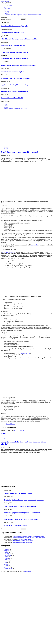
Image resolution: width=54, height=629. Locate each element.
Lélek (5, 562)
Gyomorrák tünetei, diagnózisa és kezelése (18, 493)
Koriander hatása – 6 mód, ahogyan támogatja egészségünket (18, 65)
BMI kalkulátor (8, 5)
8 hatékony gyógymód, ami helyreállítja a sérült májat (22, 513)
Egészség (6, 558)
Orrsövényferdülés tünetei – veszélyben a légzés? (14, 91)
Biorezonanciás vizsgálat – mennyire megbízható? (15, 58)
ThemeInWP (27, 571)
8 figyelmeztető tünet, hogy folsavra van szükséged (15, 85)
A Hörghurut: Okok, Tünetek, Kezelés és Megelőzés (15, 78)
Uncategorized (8, 568)
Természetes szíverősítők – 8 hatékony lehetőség (14, 52)
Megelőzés (7, 8)
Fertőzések (7, 559)
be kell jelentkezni (19, 430)
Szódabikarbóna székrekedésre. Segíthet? (12, 71)
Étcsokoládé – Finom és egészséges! (15, 525)
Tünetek (6, 7)
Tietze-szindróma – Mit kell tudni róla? (12, 98)
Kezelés (6, 10)
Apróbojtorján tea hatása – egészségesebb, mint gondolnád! (24, 500)
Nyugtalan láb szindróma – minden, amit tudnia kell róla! (28, 536)
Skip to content (5, 1)
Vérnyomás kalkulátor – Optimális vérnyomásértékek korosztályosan (22, 14)
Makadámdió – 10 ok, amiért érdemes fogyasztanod (21, 519)
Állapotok (6, 550)
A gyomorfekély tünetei (25, 539)
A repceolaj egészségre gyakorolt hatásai (12, 32)
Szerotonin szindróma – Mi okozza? (23, 540)
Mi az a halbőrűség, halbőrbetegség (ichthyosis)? (14, 26)
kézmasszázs (34, 245)
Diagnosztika (7, 555)
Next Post (4, 433)
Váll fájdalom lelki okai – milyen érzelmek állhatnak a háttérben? (19, 39)
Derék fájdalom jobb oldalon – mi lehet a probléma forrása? (29, 537)
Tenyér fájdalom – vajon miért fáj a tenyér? (19, 152)
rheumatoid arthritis (25, 353)
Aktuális (6, 549)
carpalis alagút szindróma (9, 252)
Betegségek (7, 11)
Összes (6, 147)
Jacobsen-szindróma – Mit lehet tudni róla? (13, 45)
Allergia (6, 552)
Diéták (6, 13)
